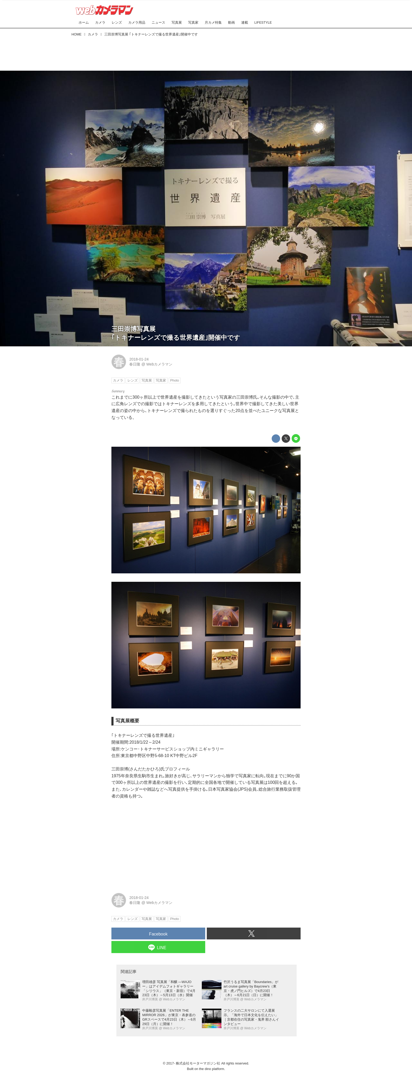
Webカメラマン (159, 364)
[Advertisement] (206, 52)
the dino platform (211, 1069)
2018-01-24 (139, 359)
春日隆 (134, 364)
